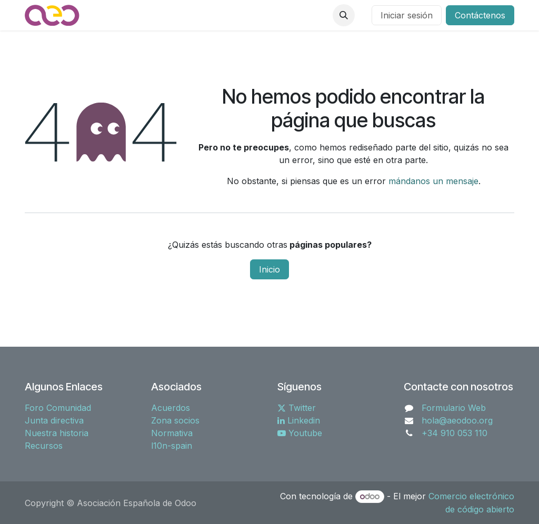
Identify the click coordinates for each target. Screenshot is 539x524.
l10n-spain (171, 445)
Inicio (269, 269)
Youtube (299, 433)
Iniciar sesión (407, 15)
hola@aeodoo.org (457, 420)
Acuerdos (170, 407)
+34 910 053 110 (454, 433)
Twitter (296, 407)
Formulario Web (454, 407)
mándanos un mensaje (433, 181)
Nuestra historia (56, 433)
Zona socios (175, 420)
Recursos (44, 445)
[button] (344, 15)
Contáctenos (480, 15)
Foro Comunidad (58, 407)
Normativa (172, 433)
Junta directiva (54, 420)
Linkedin (298, 420)
